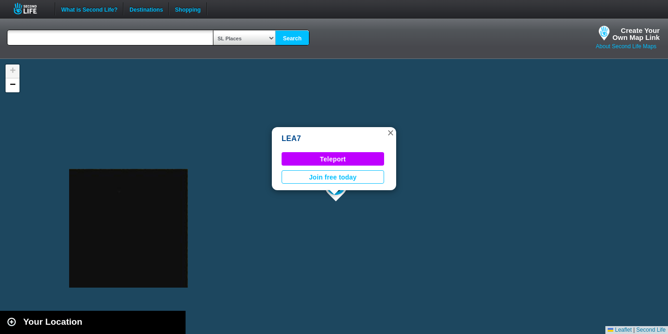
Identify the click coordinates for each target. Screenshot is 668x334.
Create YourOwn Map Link (636, 33)
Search (292, 38)
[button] (390, 132)
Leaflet (619, 330)
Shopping (187, 8)
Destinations (146, 8)
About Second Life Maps (626, 46)
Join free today (333, 177)
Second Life (30, 8)
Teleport (333, 159)
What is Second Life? (89, 8)
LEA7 (291, 138)
